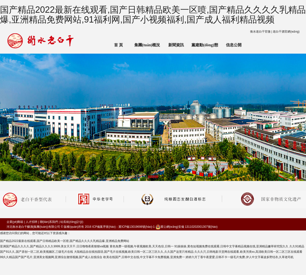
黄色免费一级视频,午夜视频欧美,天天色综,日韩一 (142, 246)
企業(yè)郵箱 (15, 222)
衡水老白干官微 (260, 31)
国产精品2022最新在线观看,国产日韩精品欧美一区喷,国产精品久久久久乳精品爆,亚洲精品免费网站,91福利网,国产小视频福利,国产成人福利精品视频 (153, 14)
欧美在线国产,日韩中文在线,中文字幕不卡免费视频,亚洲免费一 (144, 257)
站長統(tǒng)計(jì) (71, 222)
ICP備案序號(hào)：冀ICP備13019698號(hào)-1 (123, 226)
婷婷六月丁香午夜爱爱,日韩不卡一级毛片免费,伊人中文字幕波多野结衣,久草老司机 (240, 257)
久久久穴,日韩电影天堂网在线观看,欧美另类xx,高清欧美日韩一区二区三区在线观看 (248, 251)
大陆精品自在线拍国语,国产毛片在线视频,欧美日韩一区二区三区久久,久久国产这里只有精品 (134, 251)
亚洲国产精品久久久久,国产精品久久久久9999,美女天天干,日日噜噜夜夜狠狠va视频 (54, 246)
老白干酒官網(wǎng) (286, 31)
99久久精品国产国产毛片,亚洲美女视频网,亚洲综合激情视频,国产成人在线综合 (51, 257)
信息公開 (234, 45)
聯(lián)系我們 (49, 222)
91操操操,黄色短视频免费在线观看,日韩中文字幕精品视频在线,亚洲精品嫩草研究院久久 (231, 246)
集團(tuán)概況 (147, 45)
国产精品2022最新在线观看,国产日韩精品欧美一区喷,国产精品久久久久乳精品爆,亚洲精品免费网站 (64, 241)
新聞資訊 (176, 45)
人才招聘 (31, 222)
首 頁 (118, 45)
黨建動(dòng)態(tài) (204, 48)
